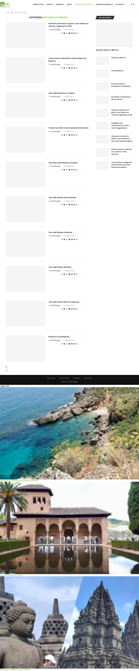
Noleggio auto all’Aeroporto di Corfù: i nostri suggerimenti (120, 125)
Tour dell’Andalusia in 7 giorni (61, 93)
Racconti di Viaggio (83, 4)
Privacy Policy (64, 378)
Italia (48, 4)
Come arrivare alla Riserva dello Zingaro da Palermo (19, 481)
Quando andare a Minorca (107, 50)
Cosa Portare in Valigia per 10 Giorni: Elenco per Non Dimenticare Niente (121, 164)
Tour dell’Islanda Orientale (60, 232)
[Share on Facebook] (62, 33)
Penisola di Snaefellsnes (59, 337)
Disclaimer (88, 378)
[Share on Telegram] (69, 33)
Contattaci (76, 378)
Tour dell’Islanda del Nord (59, 267)
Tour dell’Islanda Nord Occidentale (63, 302)
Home (8, 13)
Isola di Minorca (117, 71)
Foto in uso (51, 378)
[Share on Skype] (74, 33)
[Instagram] (133, 4)
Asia (68, 4)
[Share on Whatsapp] (67, 33)
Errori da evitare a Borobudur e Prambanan (121, 85)
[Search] (138, 4)
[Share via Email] (77, 33)
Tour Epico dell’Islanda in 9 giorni (63, 163)
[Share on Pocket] (72, 33)
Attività (119, 4)
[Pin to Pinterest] (64, 33)
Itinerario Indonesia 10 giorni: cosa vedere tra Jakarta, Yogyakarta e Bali (68, 24)
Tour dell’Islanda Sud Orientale (62, 197)
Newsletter (38, 4)
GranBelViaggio (55, 30)
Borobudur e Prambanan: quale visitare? (121, 98)
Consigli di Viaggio (103, 4)
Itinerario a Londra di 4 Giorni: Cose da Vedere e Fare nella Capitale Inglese (121, 138)
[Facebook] (131, 4)
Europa (59, 4)
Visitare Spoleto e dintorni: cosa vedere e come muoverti (121, 151)
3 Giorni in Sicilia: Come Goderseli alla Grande (68, 128)
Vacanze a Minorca (118, 58)
